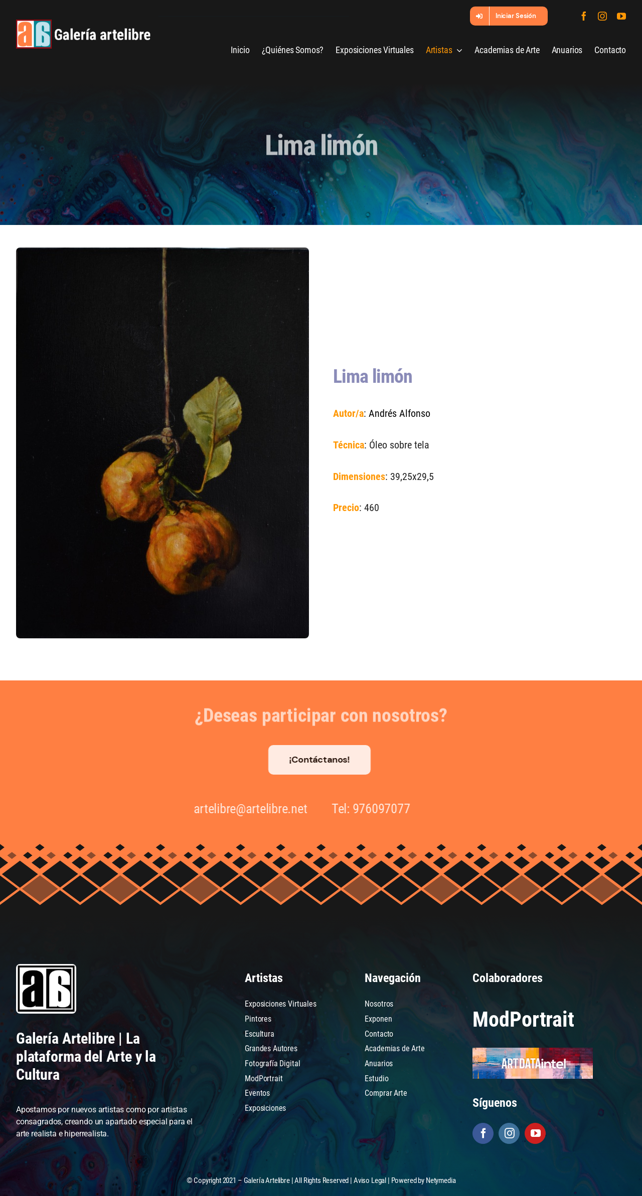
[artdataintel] (532, 1051)
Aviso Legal (370, 1180)
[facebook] (583, 16)
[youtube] (621, 16)
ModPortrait (523, 1019)
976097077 (377, 808)
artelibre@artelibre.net (246, 808)
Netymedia (441, 1180)
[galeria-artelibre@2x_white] (83, 23)
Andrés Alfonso (399, 413)
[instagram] (602, 16)
